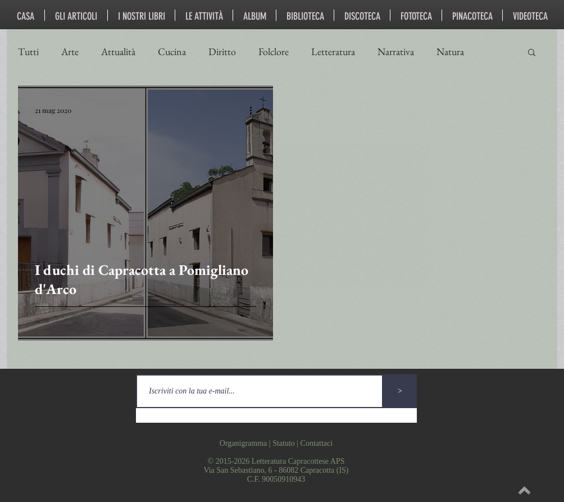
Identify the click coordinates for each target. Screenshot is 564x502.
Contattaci (317, 443)
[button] (531, 53)
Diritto (222, 52)
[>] (400, 391)
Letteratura (333, 52)
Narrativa (395, 52)
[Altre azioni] (254, 110)
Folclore (273, 52)
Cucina (172, 52)
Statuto (283, 443)
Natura (450, 52)
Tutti (28, 52)
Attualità (118, 52)
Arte (70, 52)
